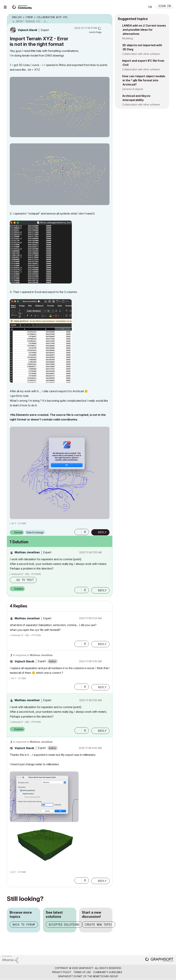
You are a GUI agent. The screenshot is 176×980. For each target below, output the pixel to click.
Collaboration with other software (141, 53)
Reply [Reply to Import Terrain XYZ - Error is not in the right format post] (102, 532)
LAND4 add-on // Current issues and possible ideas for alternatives (144, 29)
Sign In (165, 6)
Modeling (127, 38)
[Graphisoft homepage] (159, 960)
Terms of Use (82, 972)
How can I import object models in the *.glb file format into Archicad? (143, 80)
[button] (59, 107)
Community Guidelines (107, 972)
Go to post (25, 580)
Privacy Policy (61, 972)
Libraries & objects (132, 89)
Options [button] (107, 17)
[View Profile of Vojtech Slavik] (27, 30)
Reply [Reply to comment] (102, 590)
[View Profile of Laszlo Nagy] (95, 32)
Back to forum (24, 924)
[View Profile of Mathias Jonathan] (27, 552)
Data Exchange (35, 532)
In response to (33, 655)
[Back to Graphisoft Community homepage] (22, 6)
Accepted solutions (64, 924)
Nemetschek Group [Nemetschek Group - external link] (105, 976)
